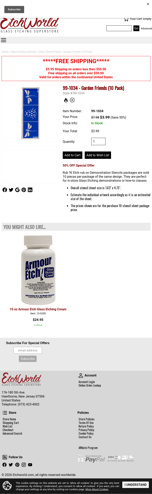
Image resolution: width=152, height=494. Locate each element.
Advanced (146, 28)
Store (5, 413)
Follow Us (5, 190)
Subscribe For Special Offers (28, 343)
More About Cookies (97, 489)
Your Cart (126, 19)
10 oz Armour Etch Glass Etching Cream (38, 309)
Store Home (9, 419)
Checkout (8, 430)
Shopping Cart (11, 423)
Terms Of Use (86, 423)
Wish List (7, 426)
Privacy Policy (86, 430)
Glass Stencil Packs (50, 51)
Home (5, 51)
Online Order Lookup (90, 385)
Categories (3, 40)
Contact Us (85, 437)
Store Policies (86, 419)
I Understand (135, 484)
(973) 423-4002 (28, 404)
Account (81, 375)
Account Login (87, 382)
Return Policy (86, 426)
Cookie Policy (86, 433)
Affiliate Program (88, 448)
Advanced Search (12, 433)
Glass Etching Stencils (23, 51)
